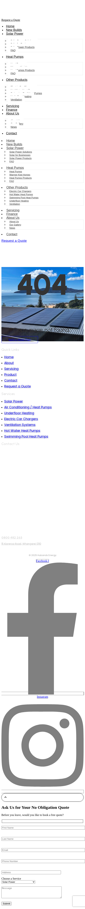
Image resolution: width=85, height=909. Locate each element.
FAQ (13, 50)
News (14, 127)
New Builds (14, 30)
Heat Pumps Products (23, 70)
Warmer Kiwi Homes (19, 174)
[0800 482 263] (42, 530)
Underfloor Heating (19, 200)
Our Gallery (15, 224)
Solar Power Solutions (20, 152)
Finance (11, 110)
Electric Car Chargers (20, 191)
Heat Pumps (15, 57)
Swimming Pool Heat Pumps (24, 197)
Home (10, 26)
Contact (11, 133)
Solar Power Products (22, 47)
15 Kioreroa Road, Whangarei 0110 (21, 544)
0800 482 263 (11, 538)
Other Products (16, 80)
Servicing (12, 106)
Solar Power (14, 33)
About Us (12, 113)
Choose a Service (11, 878)
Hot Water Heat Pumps (21, 194)
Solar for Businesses (19, 155)
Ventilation (16, 99)
